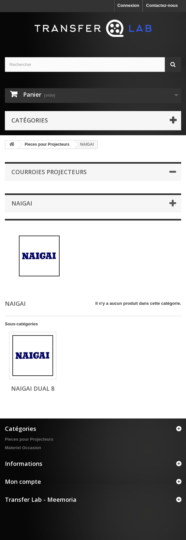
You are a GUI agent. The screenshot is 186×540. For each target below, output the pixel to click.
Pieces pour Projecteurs (47, 144)
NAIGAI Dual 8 (32, 388)
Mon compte (23, 481)
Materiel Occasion (23, 447)
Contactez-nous (162, 5)
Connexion (128, 5)
